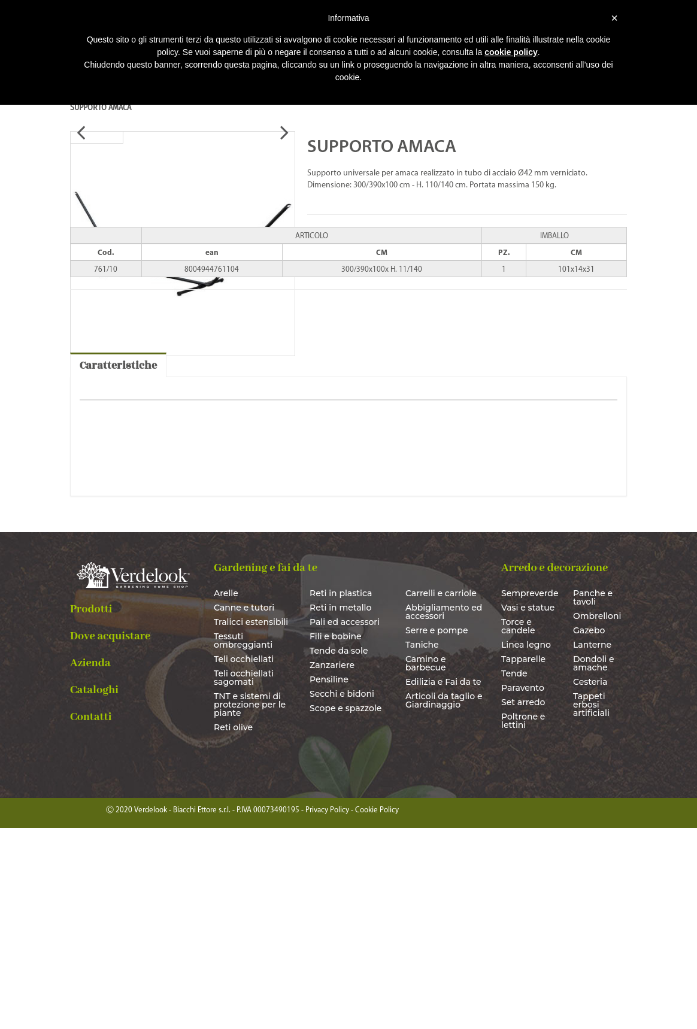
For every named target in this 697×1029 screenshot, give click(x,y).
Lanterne (592, 846)
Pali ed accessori (345, 823)
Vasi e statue (527, 809)
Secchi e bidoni (342, 895)
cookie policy (511, 52)
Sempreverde (528, 795)
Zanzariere (332, 867)
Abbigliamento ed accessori (443, 813)
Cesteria (590, 883)
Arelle (226, 795)
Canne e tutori (244, 809)
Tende (514, 875)
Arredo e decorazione (554, 770)
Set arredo (523, 904)
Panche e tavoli (593, 799)
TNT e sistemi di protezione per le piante (250, 906)
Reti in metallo (340, 809)
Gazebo (589, 832)
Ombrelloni (597, 818)
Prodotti (91, 810)
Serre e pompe (436, 832)
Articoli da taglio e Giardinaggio (444, 902)
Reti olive (233, 929)
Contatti (90, 918)
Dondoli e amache (593, 865)
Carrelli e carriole (441, 795)
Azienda (90, 864)
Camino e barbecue (425, 865)
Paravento (522, 889)
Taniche (422, 846)
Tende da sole (339, 852)
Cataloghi (94, 891)
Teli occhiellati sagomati (244, 879)
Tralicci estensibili (251, 823)
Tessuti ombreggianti (243, 842)
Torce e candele (518, 827)
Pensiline (329, 881)
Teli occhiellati (244, 861)
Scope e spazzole (345, 910)
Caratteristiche (118, 567)
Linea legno (526, 846)
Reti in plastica (341, 795)
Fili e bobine (336, 838)
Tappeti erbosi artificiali (591, 906)
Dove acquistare (110, 837)
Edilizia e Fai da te (443, 883)
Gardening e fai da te (265, 770)
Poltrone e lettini (523, 922)
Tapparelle (523, 861)
